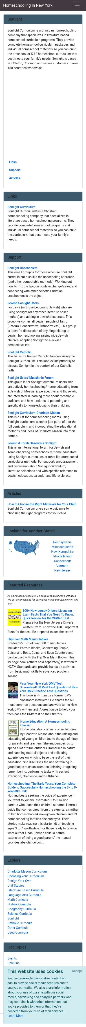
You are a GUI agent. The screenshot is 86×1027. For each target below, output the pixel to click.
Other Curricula (18, 928)
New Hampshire (62, 551)
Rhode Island (62, 556)
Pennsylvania (62, 542)
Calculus (14, 963)
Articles (14, 178)
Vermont (62, 565)
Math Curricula (18, 899)
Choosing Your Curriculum (26, 876)
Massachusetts (62, 547)
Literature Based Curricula (26, 890)
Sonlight (13, 918)
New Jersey (62, 570)
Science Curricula (20, 913)
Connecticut (62, 561)
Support (14, 170)
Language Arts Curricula (24, 895)
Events (12, 958)
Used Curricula (18, 932)
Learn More (16, 1016)
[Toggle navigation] (77, 5)
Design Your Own (19, 881)
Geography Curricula (22, 909)
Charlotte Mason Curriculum (27, 871)
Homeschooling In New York (28, 5)
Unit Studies (16, 885)
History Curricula (19, 904)
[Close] (77, 971)
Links (13, 162)
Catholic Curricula (20, 923)
